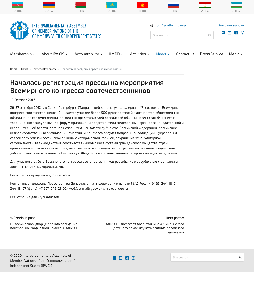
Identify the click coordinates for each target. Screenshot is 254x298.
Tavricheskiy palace (44, 71)
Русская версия (231, 26)
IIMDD (116, 54)
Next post (175, 220)
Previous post (22, 220)
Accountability (88, 54)
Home (13, 71)
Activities (139, 54)
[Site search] (182, 36)
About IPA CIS (54, 54)
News (162, 54)
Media (236, 54)
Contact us (185, 54)
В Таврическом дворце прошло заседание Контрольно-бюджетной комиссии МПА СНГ (45, 228)
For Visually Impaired (171, 26)
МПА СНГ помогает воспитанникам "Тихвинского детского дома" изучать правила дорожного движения (145, 230)
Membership (22, 54)
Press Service (211, 54)
